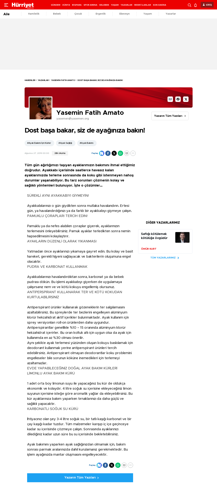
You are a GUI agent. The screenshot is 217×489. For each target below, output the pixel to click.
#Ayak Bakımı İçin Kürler (39, 143)
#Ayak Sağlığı (65, 143)
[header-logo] (23, 4)
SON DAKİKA (159, 5)
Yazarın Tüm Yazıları (168, 116)
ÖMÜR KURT (148, 249)
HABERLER (30, 80)
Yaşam (147, 14)
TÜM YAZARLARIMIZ (163, 258)
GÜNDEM (55, 5)
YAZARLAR (126, 5)
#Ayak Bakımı (86, 143)
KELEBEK (104, 5)
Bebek (57, 14)
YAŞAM (115, 5)
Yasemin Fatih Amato (63, 80)
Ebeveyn (124, 14)
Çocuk (78, 14)
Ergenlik (101, 14)
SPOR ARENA (90, 5)
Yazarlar (171, 14)
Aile (6, 14)
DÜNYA (66, 5)
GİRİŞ (209, 5)
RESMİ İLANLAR (142, 5)
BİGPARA (77, 5)
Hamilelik (33, 14)
